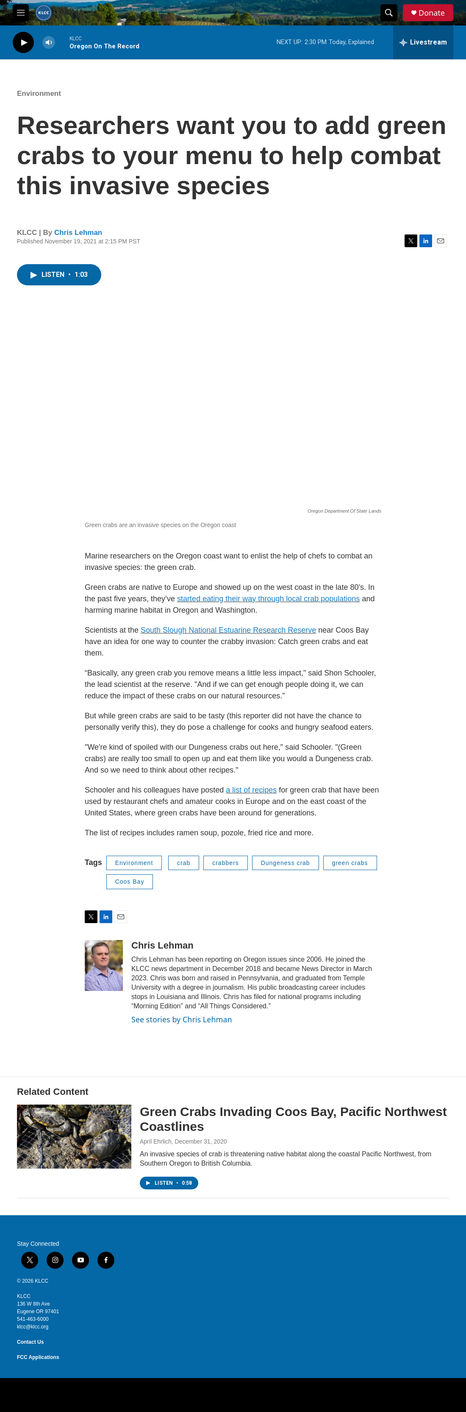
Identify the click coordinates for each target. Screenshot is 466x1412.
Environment (39, 93)
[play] (23, 42)
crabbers (225, 862)
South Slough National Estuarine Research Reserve (228, 630)
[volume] (49, 42)
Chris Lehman (78, 233)
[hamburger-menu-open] (21, 12)
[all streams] (423, 42)
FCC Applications (38, 1357)
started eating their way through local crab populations (268, 598)
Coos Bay (129, 881)
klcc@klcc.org (32, 1327)
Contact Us (30, 1342)
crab (183, 862)
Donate (432, 12)
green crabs (350, 862)
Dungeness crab (285, 862)
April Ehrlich (156, 1141)
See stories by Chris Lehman (181, 1019)
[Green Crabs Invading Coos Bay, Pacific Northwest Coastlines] (74, 1136)
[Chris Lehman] (104, 965)
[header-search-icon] (388, 12)
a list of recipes (251, 790)
